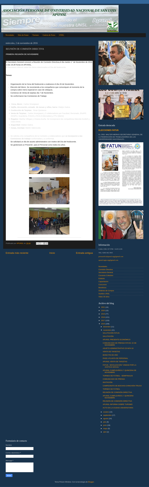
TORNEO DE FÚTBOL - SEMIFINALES (118, 376)
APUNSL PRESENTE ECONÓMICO (116, 340)
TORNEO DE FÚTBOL (111, 389)
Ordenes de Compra (106, 291)
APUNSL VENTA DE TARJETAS (115, 362)
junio (105, 425)
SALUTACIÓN (108, 336)
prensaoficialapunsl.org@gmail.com (110, 256)
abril (105, 432)
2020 (103, 310)
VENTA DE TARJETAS (111, 352)
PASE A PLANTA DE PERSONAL (115, 358)
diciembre (107, 327)
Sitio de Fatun (23, 35)
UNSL (61, 35)
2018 (103, 317)
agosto (106, 418)
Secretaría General (105, 272)
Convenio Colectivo (105, 275)
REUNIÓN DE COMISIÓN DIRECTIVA (117, 392)
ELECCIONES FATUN (108, 130)
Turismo (35, 35)
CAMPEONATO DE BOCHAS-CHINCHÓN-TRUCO (122, 386)
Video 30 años (103, 297)
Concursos (102, 284)
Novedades (10, 35)
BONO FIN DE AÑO (110, 355)
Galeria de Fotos (49, 35)
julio (105, 422)
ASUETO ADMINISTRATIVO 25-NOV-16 (118, 348)
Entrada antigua (84, 253)
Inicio (52, 253)
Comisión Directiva (105, 269)
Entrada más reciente (17, 253)
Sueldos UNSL (104, 294)
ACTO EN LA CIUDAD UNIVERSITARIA (118, 408)
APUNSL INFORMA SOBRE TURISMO (118, 404)
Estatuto (101, 278)
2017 (103, 320)
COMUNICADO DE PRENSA (114, 379)
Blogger (91, 482)
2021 (103, 307)
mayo (105, 428)
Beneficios (102, 288)
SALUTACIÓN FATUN (111, 333)
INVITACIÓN (107, 382)
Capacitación (103, 281)
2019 (103, 314)
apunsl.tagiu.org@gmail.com (108, 260)
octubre (106, 412)
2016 (103, 324)
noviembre (107, 330)
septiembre (107, 415)
